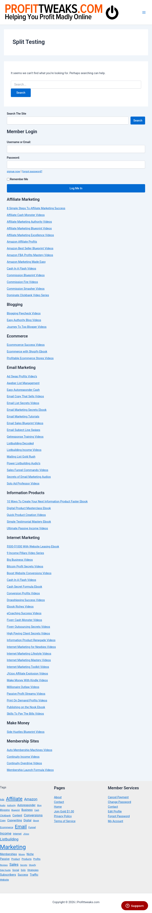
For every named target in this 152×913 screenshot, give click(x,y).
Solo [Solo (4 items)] (23, 870)
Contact (59, 802)
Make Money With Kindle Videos (27, 680)
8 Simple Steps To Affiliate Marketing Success (36, 208)
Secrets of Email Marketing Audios (29, 477)
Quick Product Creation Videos (26, 515)
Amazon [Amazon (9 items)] (30, 799)
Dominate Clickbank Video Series (28, 295)
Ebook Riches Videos (20, 606)
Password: (13, 157)
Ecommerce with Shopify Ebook (27, 351)
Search (137, 120)
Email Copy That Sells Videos (25, 396)
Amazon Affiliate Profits (22, 241)
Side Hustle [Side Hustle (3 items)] (5, 870)
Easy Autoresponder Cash (23, 390)
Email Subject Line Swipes (23, 430)
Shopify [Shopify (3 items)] (32, 865)
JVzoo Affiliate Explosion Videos (27, 673)
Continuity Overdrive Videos (24, 763)
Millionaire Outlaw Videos (23, 687)
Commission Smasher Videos (26, 288)
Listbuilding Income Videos (24, 450)
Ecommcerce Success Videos (26, 345)
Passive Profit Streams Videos (26, 693)
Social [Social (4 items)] (15, 870)
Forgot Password (119, 816)
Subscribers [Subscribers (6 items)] (8, 874)
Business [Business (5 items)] (27, 809)
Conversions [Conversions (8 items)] (33, 815)
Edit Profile (115, 811)
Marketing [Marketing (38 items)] (13, 847)
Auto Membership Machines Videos (29, 750)
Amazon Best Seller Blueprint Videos (30, 248)
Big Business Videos (20, 560)
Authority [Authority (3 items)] (11, 805)
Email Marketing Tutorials (23, 416)
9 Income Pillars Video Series (25, 553)
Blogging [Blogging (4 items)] (5, 809)
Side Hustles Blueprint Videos (26, 732)
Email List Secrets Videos (23, 403)
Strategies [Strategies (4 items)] (32, 870)
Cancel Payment (118, 797)
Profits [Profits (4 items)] (37, 858)
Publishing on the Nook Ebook (26, 707)
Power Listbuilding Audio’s (23, 463)
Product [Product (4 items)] (15, 858)
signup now (13, 171)
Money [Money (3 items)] (22, 854)
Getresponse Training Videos (25, 436)
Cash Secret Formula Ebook (24, 586)
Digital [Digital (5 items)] (28, 820)
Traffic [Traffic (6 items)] (34, 874)
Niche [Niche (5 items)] (30, 854)
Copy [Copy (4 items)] (3, 820)
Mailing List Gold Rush (21, 456)
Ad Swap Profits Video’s (22, 376)
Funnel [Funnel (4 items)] (32, 827)
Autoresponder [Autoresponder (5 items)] (26, 805)
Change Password (119, 802)
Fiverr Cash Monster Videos (24, 620)
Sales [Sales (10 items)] (14, 864)
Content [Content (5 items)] (17, 815)
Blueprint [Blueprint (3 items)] (15, 810)
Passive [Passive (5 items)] (5, 858)
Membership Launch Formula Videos (30, 770)
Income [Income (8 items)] (5, 833)
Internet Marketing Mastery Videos (29, 660)
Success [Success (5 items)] (23, 874)
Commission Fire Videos (22, 282)
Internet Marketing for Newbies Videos (31, 647)
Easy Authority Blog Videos (24, 320)
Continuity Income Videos (23, 756)
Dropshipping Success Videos (26, 600)
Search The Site (16, 113)
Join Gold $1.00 (64, 811)
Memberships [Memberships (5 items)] (8, 854)
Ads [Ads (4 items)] (2, 799)
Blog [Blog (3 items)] (39, 805)
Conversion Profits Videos (23, 593)
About (58, 797)
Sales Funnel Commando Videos (27, 470)
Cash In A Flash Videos (21, 268)
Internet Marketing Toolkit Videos (28, 667)
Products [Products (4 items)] (27, 858)
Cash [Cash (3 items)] (36, 810)
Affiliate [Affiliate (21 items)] (14, 799)
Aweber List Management (23, 383)
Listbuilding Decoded (20, 443)
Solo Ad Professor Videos (23, 483)
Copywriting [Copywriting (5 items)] (14, 820)
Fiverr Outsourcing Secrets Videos (28, 626)
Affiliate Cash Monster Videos (26, 215)
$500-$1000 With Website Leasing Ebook (33, 546)
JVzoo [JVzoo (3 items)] (26, 834)
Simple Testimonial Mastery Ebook (29, 521)
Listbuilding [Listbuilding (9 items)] (9, 839)
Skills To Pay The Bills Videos (25, 713)
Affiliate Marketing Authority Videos (29, 221)
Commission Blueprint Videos (26, 275)
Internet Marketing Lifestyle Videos (29, 653)
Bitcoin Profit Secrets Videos (25, 566)
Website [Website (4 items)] (4, 879)
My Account (115, 821)
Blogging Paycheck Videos (24, 313)
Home (58, 806)
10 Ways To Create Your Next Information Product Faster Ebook (47, 501)
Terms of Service (65, 821)
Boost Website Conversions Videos (29, 573)
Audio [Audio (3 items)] (2, 805)
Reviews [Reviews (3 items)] (4, 865)
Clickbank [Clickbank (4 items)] (5, 815)
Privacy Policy (63, 816)
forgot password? (32, 171)
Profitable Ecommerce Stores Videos (30, 358)
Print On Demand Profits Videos (27, 700)
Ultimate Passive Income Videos (27, 528)
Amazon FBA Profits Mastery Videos (30, 255)
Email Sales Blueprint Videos (25, 423)
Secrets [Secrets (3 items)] (23, 865)
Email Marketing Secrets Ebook (27, 410)
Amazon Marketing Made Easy (26, 262)
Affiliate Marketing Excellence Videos (30, 235)
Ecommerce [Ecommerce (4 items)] (6, 827)
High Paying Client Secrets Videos (28, 633)
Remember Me (17, 179)
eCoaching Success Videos (24, 613)
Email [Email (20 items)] (21, 826)
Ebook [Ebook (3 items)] (36, 820)
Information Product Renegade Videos (31, 640)
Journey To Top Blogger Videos (27, 327)
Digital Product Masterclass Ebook (29, 508)
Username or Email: (19, 142)
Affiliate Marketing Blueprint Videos (29, 228)
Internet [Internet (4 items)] (17, 833)
